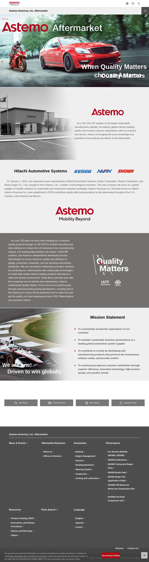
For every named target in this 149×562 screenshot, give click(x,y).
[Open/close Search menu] (139, 3)
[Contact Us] (133, 3)
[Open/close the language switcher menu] (127, 3)
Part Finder (23, 403)
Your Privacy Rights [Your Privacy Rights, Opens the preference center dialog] (111, 557)
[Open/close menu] (145, 11)
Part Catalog (94, 403)
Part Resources (59, 403)
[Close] (144, 557)
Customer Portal (130, 403)
